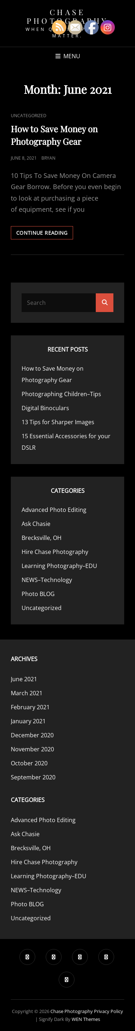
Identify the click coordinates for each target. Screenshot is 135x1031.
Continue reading (44, 234)
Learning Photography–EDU (59, 566)
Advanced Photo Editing (54, 510)
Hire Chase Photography (55, 552)
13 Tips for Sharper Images (58, 422)
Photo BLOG (38, 594)
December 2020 (32, 735)
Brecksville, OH (42, 538)
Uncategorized (28, 116)
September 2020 (33, 777)
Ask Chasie (36, 524)
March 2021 (26, 693)
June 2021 (24, 679)
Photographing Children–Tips (61, 394)
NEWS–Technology (47, 580)
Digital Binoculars (45, 408)
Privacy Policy (108, 1011)
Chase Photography (67, 16)
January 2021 (28, 721)
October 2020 (29, 763)
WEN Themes (86, 1019)
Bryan (48, 158)
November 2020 (32, 749)
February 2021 (30, 707)
